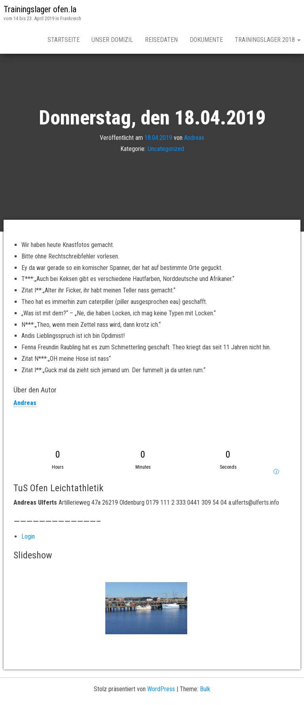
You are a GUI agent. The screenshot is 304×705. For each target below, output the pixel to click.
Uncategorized (166, 149)
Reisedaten (161, 39)
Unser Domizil (112, 39)
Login (28, 536)
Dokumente (206, 39)
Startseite (64, 39)
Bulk (205, 689)
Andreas (194, 137)
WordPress (161, 689)
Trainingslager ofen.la (40, 9)
